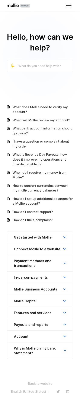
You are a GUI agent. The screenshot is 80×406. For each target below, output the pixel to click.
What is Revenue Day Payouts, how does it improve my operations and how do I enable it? (40, 159)
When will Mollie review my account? (41, 120)
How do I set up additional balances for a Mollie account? (43, 201)
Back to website (40, 384)
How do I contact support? (33, 212)
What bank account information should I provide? (43, 130)
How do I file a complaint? (32, 220)
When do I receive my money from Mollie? (39, 174)
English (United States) (30, 391)
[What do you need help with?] (40, 66)
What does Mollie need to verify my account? (40, 109)
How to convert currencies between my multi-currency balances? (40, 188)
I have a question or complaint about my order (41, 143)
